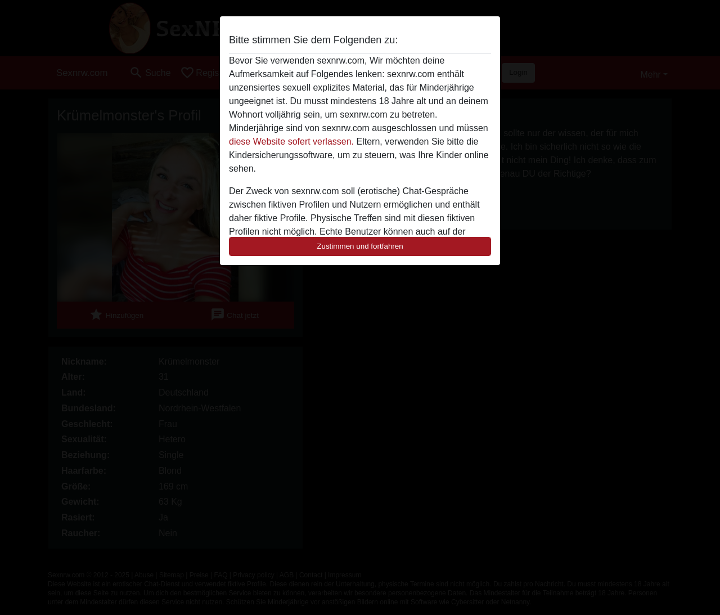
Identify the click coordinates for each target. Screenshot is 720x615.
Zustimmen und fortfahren (360, 246)
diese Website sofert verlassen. (291, 141)
